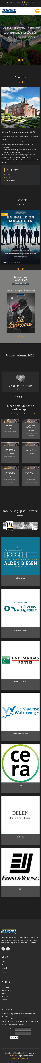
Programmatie (6, 990)
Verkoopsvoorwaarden (20, 1058)
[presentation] (19, 60)
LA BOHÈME (6, 28)
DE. (31, 5)
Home (3, 962)
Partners (4, 1000)
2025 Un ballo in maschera (11, 263)
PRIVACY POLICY (14, 1056)
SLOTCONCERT (34, 28)
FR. (26, 5)
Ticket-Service (13, 5)
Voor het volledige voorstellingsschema (19, 414)
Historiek (4, 968)
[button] (15, 397)
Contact (3, 973)
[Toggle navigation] (37, 11)
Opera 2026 (5, 987)
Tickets (3, 993)
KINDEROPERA (19, 28)
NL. (23, 5)
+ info (19, 82)
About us (4, 965)
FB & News (5, 996)
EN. (29, 5)
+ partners (19, 516)
